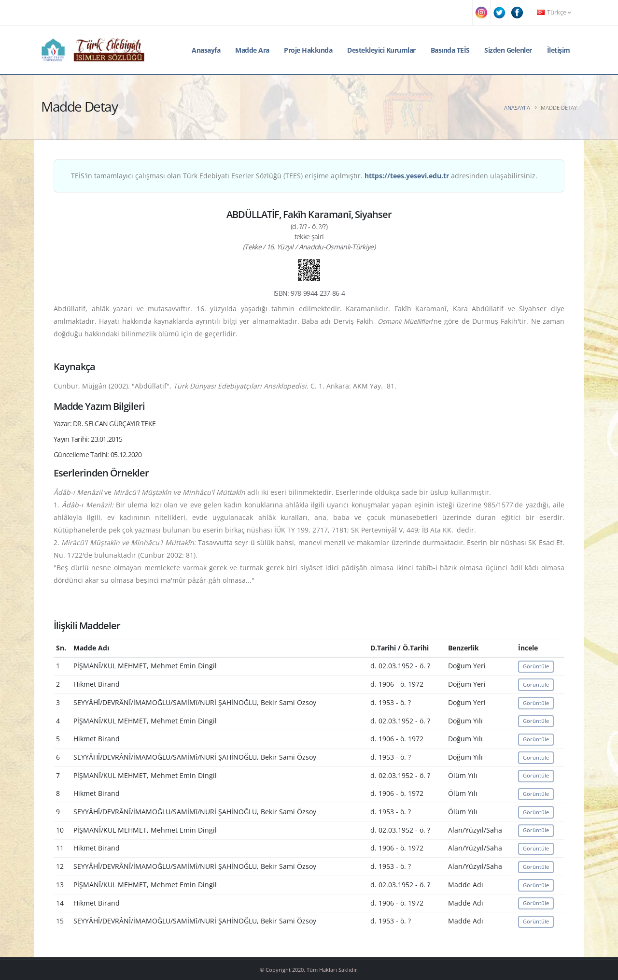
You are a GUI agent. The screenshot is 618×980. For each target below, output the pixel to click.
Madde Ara (252, 50)
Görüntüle (536, 666)
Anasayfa (206, 50)
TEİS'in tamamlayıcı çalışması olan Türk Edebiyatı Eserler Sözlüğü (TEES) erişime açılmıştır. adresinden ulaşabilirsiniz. (304, 175)
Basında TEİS (450, 50)
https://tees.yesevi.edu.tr (407, 175)
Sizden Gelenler (508, 50)
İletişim (558, 50)
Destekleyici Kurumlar (381, 50)
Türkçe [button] (554, 12)
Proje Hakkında (308, 50)
